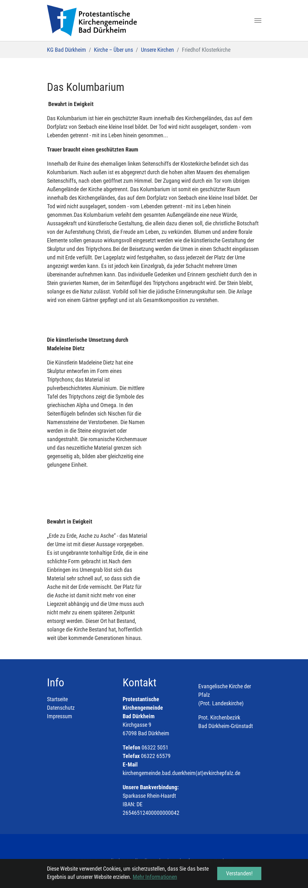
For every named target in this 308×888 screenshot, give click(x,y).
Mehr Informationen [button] (155, 876)
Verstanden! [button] (239, 873)
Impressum (59, 716)
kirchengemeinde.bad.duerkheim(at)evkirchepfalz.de (181, 773)
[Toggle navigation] (257, 20)
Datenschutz (61, 707)
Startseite (57, 699)
